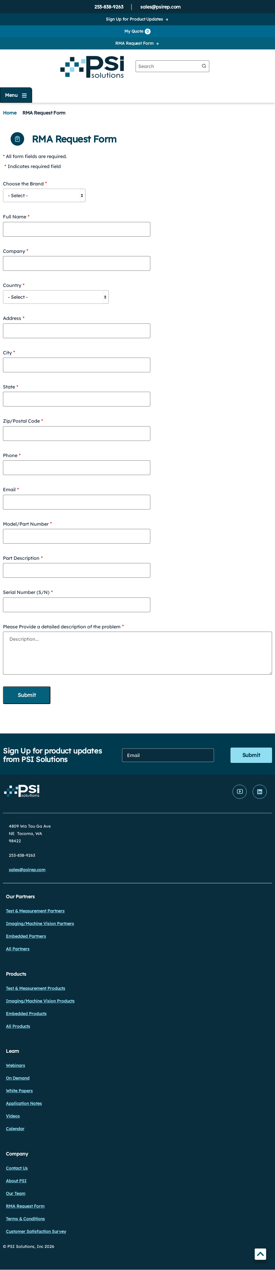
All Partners (17, 949)
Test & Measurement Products (35, 988)
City (7, 352)
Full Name (14, 216)
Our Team (15, 1193)
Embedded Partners (26, 936)
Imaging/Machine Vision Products (40, 1001)
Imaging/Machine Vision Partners (40, 923)
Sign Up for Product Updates (134, 19)
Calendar (15, 1128)
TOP (260, 1255)
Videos (13, 1116)
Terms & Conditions (25, 1218)
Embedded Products (26, 1013)
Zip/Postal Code (21, 421)
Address (12, 318)
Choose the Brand (23, 183)
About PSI (16, 1180)
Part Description (21, 558)
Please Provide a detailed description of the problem (62, 626)
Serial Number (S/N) (26, 592)
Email (9, 489)
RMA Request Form (134, 43)
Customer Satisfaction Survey (36, 1231)
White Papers (19, 1090)
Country (12, 285)
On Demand (17, 1078)
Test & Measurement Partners (35, 911)
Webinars (15, 1065)
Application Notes (24, 1103)
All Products (18, 1026)
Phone (10, 455)
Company (14, 251)
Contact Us (17, 1168)
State (9, 386)
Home (10, 113)
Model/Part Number (26, 524)
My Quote (137, 31)
